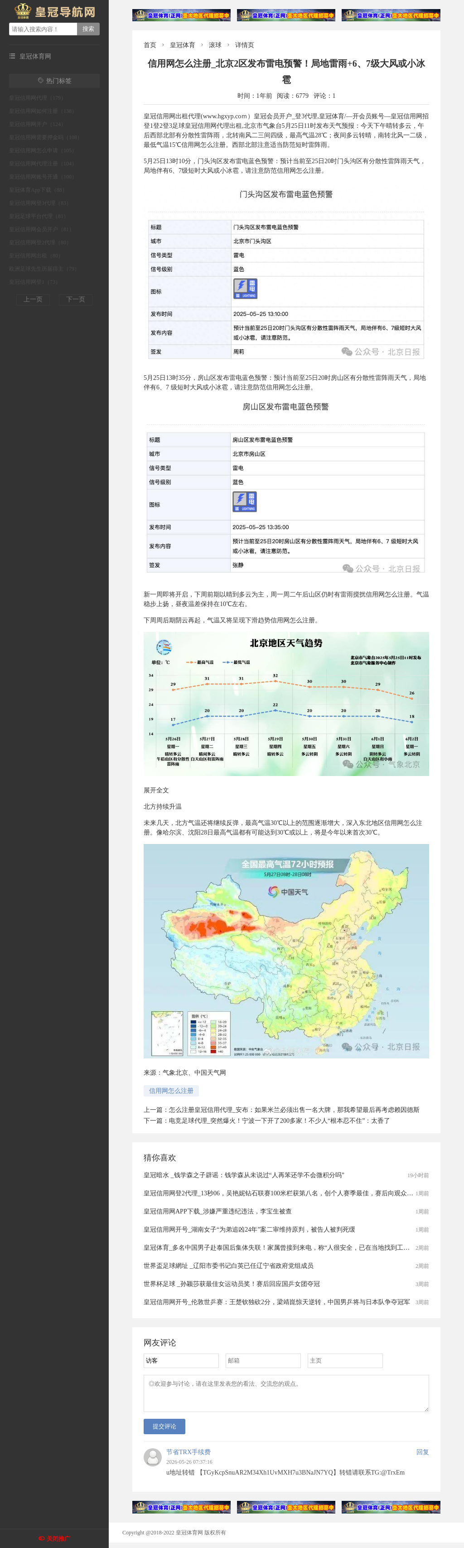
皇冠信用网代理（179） (37, 98)
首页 (150, 45)
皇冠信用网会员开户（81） (41, 229)
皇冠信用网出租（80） (36, 255)
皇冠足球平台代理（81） (39, 216)
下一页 (75, 299)
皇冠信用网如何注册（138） (43, 111)
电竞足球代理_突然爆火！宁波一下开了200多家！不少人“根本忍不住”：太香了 (279, 1120)
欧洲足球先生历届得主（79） (44, 269)
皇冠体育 (182, 45)
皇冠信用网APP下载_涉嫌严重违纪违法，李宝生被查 (218, 1211)
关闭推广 (58, 1538)
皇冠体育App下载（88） (38, 190)
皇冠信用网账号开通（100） (43, 177)
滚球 (215, 45)
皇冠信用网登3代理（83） (40, 203)
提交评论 (164, 1431)
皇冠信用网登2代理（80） (40, 242)
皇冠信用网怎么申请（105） (43, 150)
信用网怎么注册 (171, 1090)
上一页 (33, 299)
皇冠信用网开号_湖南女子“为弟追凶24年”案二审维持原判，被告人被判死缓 (249, 1229)
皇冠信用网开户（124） (37, 124)
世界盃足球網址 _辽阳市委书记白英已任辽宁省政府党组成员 (229, 1265)
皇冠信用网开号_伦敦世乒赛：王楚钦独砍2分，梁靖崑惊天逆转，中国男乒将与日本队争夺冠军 (277, 1302)
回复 (422, 1457)
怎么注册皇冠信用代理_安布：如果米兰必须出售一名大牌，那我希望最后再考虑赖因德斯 (294, 1109)
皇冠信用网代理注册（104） (43, 163)
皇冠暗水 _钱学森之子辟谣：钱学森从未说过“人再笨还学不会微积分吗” (244, 1175)
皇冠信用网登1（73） (35, 282)
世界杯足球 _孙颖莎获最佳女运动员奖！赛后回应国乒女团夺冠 (232, 1284)
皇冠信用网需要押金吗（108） (45, 137)
